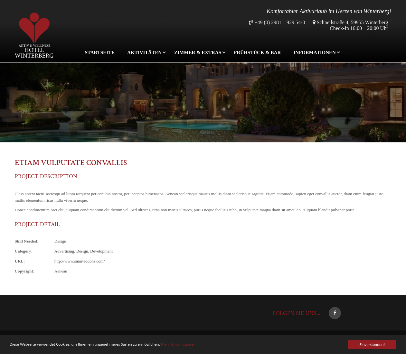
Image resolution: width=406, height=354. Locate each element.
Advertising (64, 251)
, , (83, 251)
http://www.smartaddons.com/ (79, 261)
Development (101, 251)
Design (60, 241)
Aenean (60, 271)
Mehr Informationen (178, 344)
